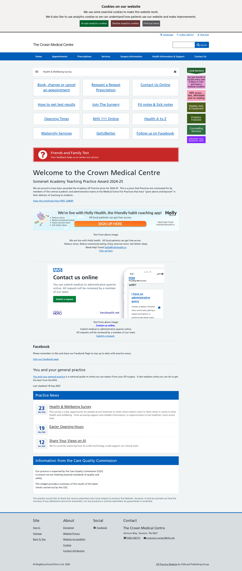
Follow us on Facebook (155, 133)
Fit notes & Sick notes (155, 104)
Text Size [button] (203, 34)
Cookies (67, 545)
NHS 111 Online (106, 119)
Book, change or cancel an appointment (56, 87)
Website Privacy (71, 533)
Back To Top (39, 539)
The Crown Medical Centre (53, 45)
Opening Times (56, 119)
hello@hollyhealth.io (115, 247)
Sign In (36, 527)
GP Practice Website (166, 564)
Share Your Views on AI (67, 441)
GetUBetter (105, 133)
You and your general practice (49, 376)
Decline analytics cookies (125, 23)
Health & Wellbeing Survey (57, 71)
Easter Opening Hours (66, 427)
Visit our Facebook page (46, 359)
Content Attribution (74, 550)
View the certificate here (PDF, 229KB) (53, 200)
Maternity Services (56, 133)
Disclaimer (68, 527)
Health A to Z (155, 119)
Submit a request (105, 335)
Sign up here (106, 250)
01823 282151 (185, 34)
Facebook (100, 527)
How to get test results (56, 104)
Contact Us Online (155, 85)
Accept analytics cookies (94, 23)
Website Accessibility (74, 539)
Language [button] (166, 34)
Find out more (151, 23)
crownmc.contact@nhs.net (159, 537)
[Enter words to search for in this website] (184, 45)
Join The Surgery (106, 104)
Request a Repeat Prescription (106, 87)
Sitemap (37, 533)
